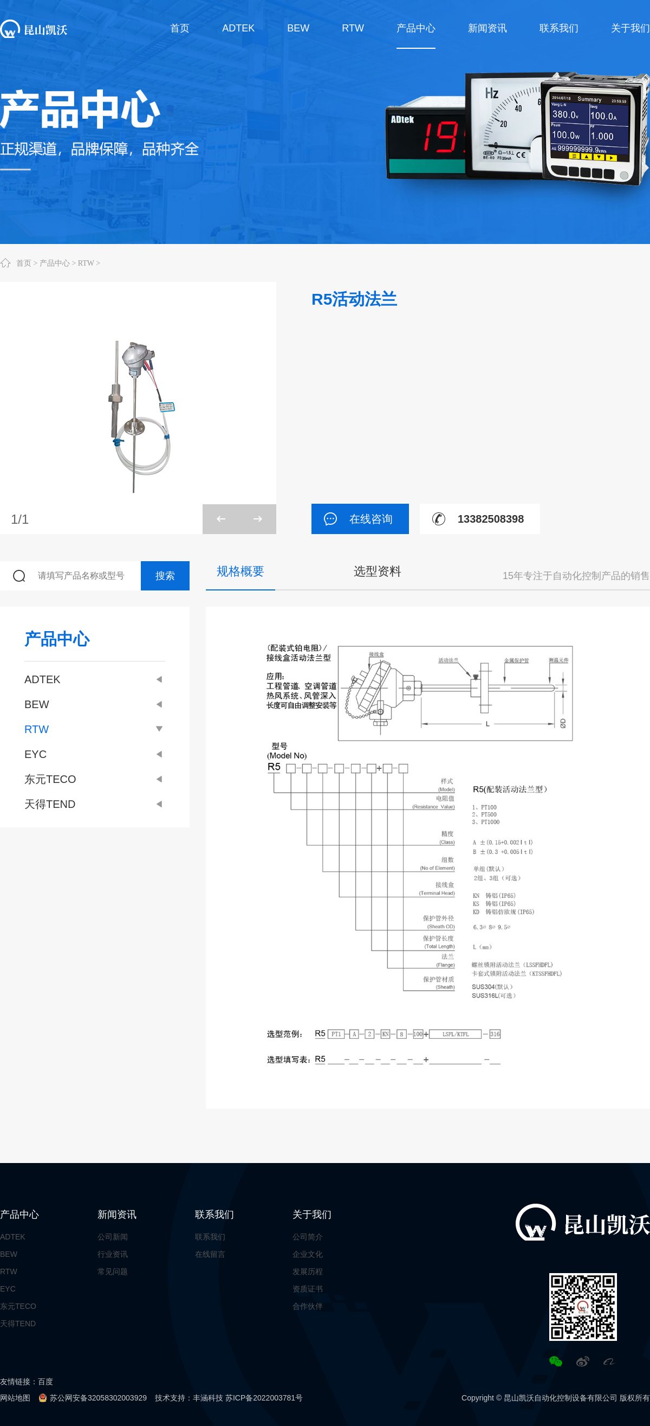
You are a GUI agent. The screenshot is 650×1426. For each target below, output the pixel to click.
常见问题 (113, 1271)
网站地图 (15, 1397)
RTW (86, 263)
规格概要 (240, 571)
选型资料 (377, 571)
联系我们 (214, 1214)
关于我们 (312, 1214)
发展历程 (307, 1271)
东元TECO (94, 779)
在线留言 (210, 1254)
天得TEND (94, 804)
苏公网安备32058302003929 (98, 1397)
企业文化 (307, 1254)
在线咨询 (352, 519)
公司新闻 (113, 1236)
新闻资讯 (117, 1214)
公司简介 (307, 1236)
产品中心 (55, 263)
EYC (94, 754)
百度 (45, 1381)
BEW (94, 704)
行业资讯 (113, 1254)
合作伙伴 (307, 1306)
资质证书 (307, 1288)
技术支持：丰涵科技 (189, 1397)
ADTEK (94, 679)
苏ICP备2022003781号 (264, 1397)
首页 (23, 263)
